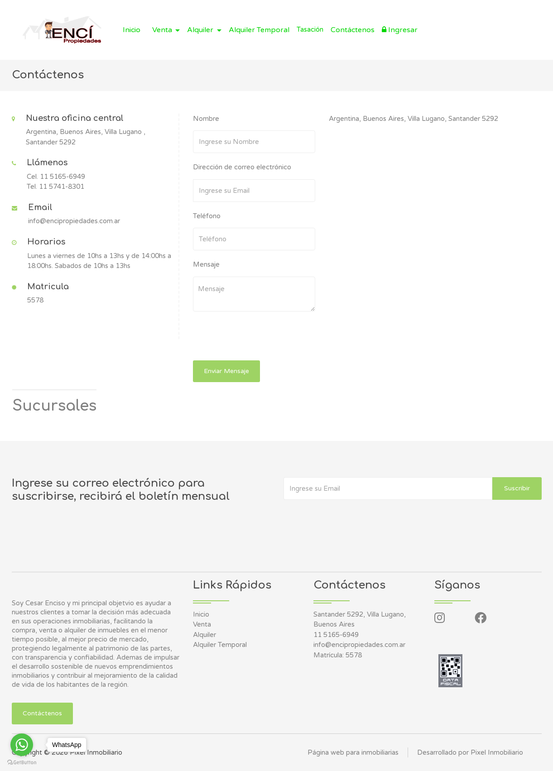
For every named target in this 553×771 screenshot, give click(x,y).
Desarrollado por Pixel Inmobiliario (470, 752)
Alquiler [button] (201, 29)
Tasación (310, 29)
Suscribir (517, 488)
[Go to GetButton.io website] (21, 762)
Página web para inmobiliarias (353, 752)
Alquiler (204, 635)
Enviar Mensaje (226, 371)
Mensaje (206, 264)
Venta (202, 624)
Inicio (131, 29)
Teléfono (207, 216)
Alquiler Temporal (259, 29)
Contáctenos (353, 29)
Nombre (206, 119)
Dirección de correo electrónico (242, 167)
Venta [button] (163, 29)
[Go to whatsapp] (21, 744)
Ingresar (400, 29)
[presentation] (255, 338)
